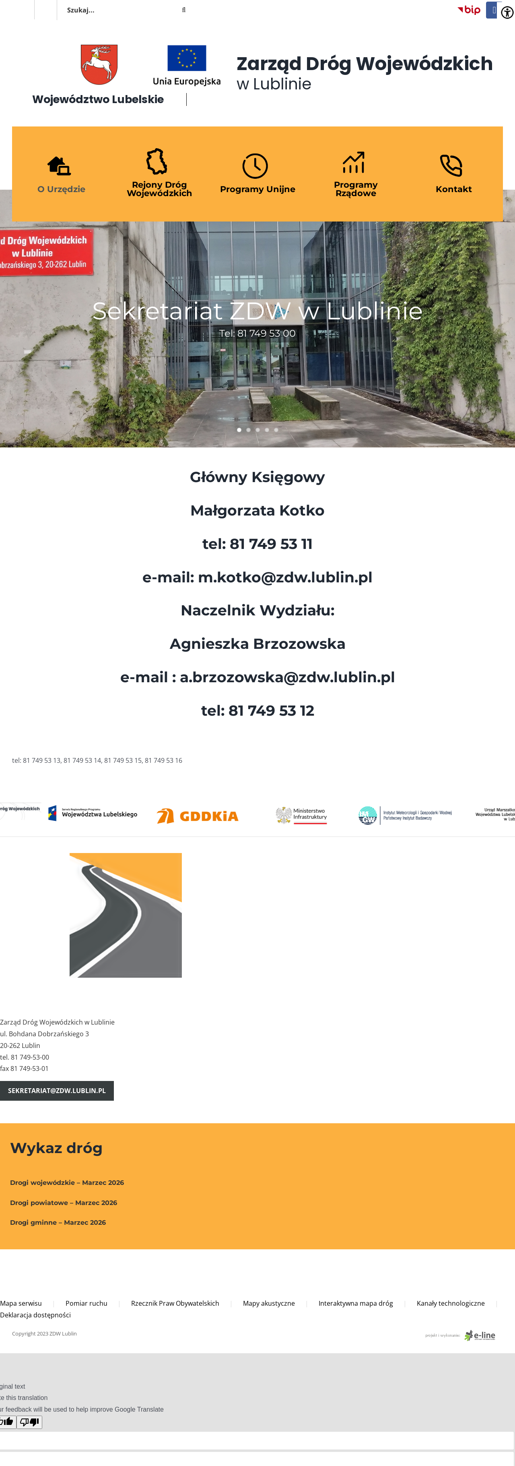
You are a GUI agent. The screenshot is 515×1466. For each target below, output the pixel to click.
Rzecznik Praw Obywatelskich (175, 1303)
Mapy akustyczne (269, 1303)
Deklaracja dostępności (35, 1315)
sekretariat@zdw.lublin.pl (57, 1090)
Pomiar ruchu (86, 1303)
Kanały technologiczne (451, 1303)
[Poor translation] (29, 1422)
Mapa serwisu (21, 1303)
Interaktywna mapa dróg (356, 1303)
